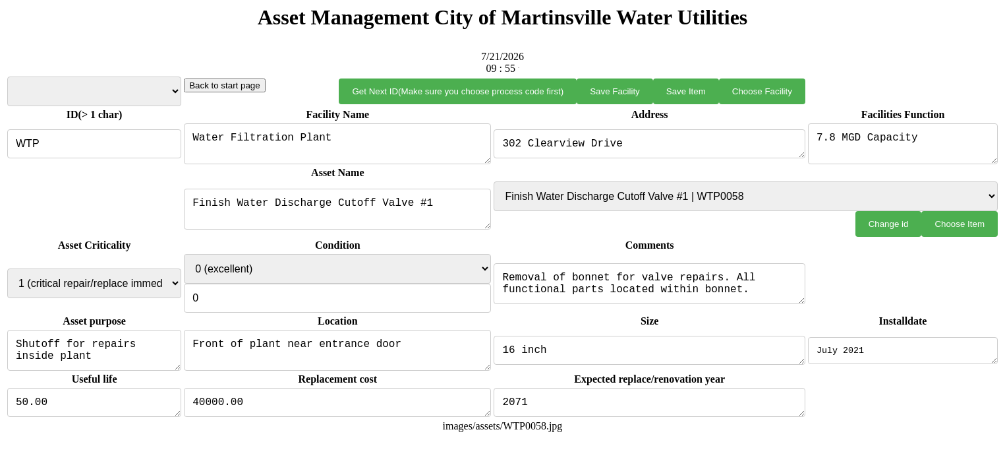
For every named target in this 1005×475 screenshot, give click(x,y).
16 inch (648, 358)
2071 (648, 414)
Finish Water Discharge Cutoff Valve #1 (334, 214)
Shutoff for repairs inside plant (92, 358)
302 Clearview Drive (648, 146)
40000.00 (334, 414)
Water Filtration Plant (334, 146)
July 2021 (902, 358)
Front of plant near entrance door (334, 358)
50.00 (92, 414)
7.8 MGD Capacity (902, 146)
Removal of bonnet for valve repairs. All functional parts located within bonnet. (648, 289)
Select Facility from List (92, 91)
